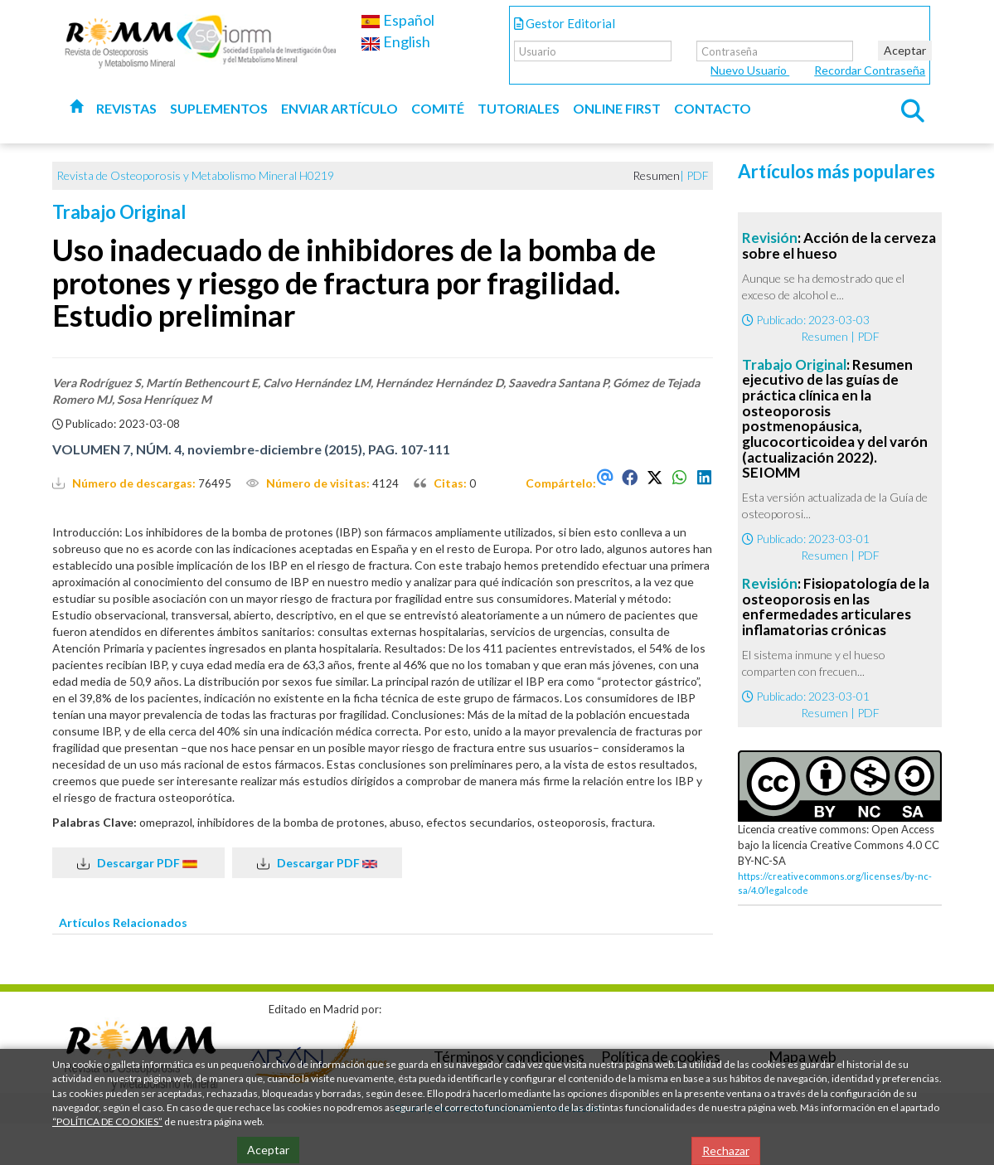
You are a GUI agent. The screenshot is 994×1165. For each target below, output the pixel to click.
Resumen (824, 336)
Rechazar (725, 1150)
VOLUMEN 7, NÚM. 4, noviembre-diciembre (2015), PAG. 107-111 (251, 449)
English (395, 41)
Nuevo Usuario (749, 70)
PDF (697, 175)
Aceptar (905, 50)
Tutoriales (519, 108)
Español (397, 20)
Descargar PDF (138, 863)
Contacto (712, 108)
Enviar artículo (339, 108)
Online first (617, 108)
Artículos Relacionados (123, 922)
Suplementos (219, 108)
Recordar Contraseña (869, 70)
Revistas (126, 108)
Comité (437, 108)
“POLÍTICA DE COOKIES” (107, 1121)
